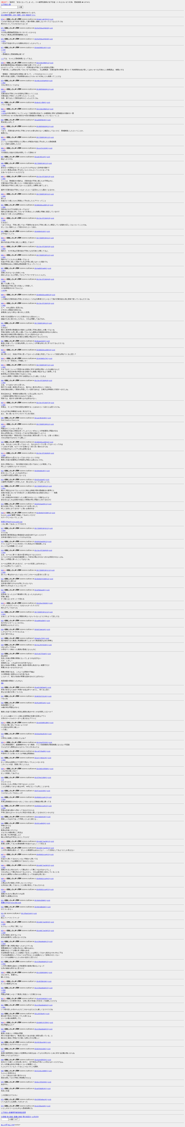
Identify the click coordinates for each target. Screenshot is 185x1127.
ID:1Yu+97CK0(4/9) (43, 279)
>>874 (3, 41)
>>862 (3, 83)
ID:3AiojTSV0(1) (42, 742)
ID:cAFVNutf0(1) (40, 751)
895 (2, 246)
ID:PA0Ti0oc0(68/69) (41, 28)
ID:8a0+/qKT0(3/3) (43, 19)
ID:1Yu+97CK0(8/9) (43, 453)
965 (2, 1029)
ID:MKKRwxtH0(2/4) (44, 295)
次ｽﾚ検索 (4, 15)
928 (2, 645)
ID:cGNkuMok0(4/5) (41, 1005)
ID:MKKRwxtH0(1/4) (41, 205)
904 (2, 358)
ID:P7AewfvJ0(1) (40, 791)
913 (2, 479)
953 (2, 913)
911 (2, 453)
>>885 (3, 179)
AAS (51, 19)
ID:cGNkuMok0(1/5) (41, 941)
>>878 (3, 91)
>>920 (3, 572)
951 (2, 900)
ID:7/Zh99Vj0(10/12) (41, 528)
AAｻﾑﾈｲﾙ (35, 1117)
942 (2, 806)
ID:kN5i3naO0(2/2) (41, 541)
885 (2, 137)
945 (2, 841)
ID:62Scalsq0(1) (39, 479)
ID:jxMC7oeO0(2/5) (43, 848)
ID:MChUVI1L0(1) (41, 696)
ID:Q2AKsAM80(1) (41, 1071)
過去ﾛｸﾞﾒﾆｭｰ (31, 15)
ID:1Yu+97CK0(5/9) (43, 303)
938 (2, 769)
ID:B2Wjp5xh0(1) (40, 1049)
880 (2, 89)
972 (2, 1099)
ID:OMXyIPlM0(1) (43, 769)
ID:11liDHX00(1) (42, 972)
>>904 (3, 592)
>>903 (3, 367)
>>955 (3, 964)
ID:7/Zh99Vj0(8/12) (43, 424)
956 (2, 941)
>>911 (3, 488)
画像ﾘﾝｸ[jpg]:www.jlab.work (11, 903)
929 (2, 654)
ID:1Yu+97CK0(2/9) (43, 218)
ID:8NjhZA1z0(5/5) (43, 889)
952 (2, 907)
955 (2, 930)
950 (2, 889)
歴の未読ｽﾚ (27, 1117)
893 (2, 231)
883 (2, 120)
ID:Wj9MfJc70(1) (42, 358)
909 (2, 424)
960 (2, 988)
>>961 (3, 1007)
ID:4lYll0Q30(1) (42, 981)
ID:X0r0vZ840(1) (40, 900)
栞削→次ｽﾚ (21, 15)
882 (2, 109)
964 (2, 1022)
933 (2, 723)
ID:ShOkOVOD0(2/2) (41, 579)
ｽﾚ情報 (3, 1117)
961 (2, 998)
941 (2, 797)
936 (2, 751)
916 (2, 513)
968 (2, 1060)
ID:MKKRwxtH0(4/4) (41, 442)
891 (2, 205)
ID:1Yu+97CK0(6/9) (41, 380)
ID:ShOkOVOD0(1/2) (43, 513)
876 (2, 39)
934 (2, 734)
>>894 (3, 249)
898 (2, 279)
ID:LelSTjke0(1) (40, 1014)
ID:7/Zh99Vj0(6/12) (41, 323)
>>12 (3, 915)
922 (2, 590)
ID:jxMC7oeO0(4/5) (43, 922)
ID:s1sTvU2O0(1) (42, 148)
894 (2, 238)
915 (2, 504)
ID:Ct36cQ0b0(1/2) (43, 63)
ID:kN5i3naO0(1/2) (41, 504)
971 (2, 1088)
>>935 (3, 799)
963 (2, 1014)
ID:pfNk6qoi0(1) (40, 590)
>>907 (3, 426)
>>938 (3, 808)
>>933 (3, 760)
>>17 (3, 1051)
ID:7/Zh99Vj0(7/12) (43, 365)
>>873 (3, 270)
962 (2, 1005)
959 (2, 981)
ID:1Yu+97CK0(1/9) (43, 176)
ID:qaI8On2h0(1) (40, 621)
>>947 (3, 867)
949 (2, 878)
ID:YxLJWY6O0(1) (41, 645)
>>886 (3, 165)
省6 (2, 683)
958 (2, 972)
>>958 (3, 990)
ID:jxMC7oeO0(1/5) (43, 841)
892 (2, 218)
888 (2, 163)
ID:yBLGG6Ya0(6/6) (41, 81)
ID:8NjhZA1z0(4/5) (43, 878)
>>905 (3, 405)
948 (2, 865)
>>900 (3, 352)
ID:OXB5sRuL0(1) (40, 1099)
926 (2, 629)
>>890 (3, 220)
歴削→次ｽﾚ (12, 15)
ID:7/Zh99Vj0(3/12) (43, 194)
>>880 (3, 111)
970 (2, 1082)
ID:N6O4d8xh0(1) (40, 907)
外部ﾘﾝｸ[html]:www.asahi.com (11, 522)
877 (2, 47)
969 (2, 1071)
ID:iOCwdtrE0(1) (40, 823)
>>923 (3, 614)
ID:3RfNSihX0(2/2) (43, 126)
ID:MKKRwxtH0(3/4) (44, 350)
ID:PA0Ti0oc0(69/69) (41, 39)
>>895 (3, 257)
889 (2, 176)
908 (2, 418)
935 (2, 742)
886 (2, 148)
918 (2, 541)
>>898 (3, 297)
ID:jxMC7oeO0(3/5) (43, 865)
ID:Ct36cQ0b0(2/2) (43, 109)
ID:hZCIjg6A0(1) (40, 629)
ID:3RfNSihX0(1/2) (43, 89)
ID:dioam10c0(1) (40, 341)
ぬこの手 (4, 1125)
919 (2, 550)
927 (2, 638)
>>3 (4, 52)
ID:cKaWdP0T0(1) (40, 1060)
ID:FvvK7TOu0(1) (40, 654)
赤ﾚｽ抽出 (10, 1117)
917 (2, 528)
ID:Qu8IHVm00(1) (40, 268)
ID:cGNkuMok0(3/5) (41, 988)
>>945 (3, 857)
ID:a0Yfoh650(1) (42, 998)
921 (2, 579)
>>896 (3, 281)
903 (2, 350)
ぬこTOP (11, 1125)
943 (2, 817)
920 (2, 570)
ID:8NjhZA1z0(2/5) (41, 806)
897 (2, 268)
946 (2, 848)
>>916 (3, 530)
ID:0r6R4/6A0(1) (40, 231)
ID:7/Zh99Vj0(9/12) (41, 486)
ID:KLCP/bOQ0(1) (40, 1082)
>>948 (3, 892)
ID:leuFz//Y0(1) (39, 638)
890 (2, 194)
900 (2, 303)
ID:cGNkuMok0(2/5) (41, 962)
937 (2, 758)
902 (2, 341)
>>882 (3, 128)
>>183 (3, 50)
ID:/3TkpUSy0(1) (27, 913)
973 (2, 1106)
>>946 (3, 881)
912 (2, 471)
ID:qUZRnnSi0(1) (40, 1106)
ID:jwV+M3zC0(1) (40, 758)
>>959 (3, 992)
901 (2, 323)
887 (2, 157)
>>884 (3, 139)
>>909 (3, 455)
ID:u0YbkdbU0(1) (40, 1088)
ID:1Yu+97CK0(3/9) (43, 246)
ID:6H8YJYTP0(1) (42, 1022)
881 (2, 102)
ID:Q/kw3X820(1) (42, 603)
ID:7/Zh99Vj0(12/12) (41, 612)
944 (2, 823)
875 (2, 28)
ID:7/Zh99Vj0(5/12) (43, 255)
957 (2, 962)
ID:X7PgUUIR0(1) (40, 777)
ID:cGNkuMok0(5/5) (41, 1029)
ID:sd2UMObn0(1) (40, 687)
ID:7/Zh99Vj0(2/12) (41, 163)
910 (2, 442)
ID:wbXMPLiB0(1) (43, 723)
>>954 (3, 944)
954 (2, 922)
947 (2, 854)
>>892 (3, 240)
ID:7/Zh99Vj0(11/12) (43, 570)
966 (2, 1042)
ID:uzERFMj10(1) (40, 120)
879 (2, 81)
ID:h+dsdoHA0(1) (40, 817)
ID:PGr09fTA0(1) (40, 703)
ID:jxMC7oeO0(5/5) (43, 930)
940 (2, 791)
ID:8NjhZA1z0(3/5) (43, 854)
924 (2, 612)
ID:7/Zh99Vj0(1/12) (43, 137)
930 (2, 687)
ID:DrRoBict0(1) (40, 471)
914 (2, 486)
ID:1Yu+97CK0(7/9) (43, 403)
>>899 (3, 305)
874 (2, 19)
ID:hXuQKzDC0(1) (41, 734)
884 (2, 126)
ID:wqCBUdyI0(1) (40, 418)
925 (2, 621)
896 (2, 255)
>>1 (2, 58)
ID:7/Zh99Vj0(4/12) (43, 238)
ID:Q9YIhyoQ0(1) (40, 1042)
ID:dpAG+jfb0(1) (40, 102)
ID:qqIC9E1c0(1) (40, 157)
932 (2, 703)
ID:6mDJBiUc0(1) (40, 47)
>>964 (3, 1031)
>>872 (3, 30)
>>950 (3, 924)
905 (2, 365)
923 (2, 603)
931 (2, 696)
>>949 (3, 933)
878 (2, 63)
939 (2, 777)
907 (2, 403)
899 (2, 295)
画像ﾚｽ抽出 (18, 1117)
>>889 (3, 196)
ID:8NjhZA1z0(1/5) (41, 797)
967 (2, 1049)
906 (2, 380)
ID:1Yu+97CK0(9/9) (41, 550)
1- (8, 4)
